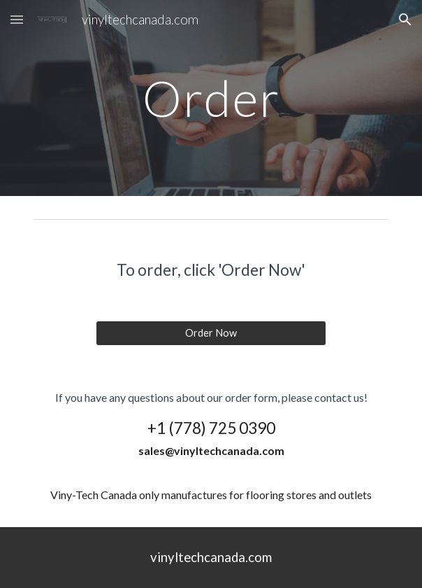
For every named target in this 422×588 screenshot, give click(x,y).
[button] (17, 19)
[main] (211, 98)
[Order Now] (210, 333)
